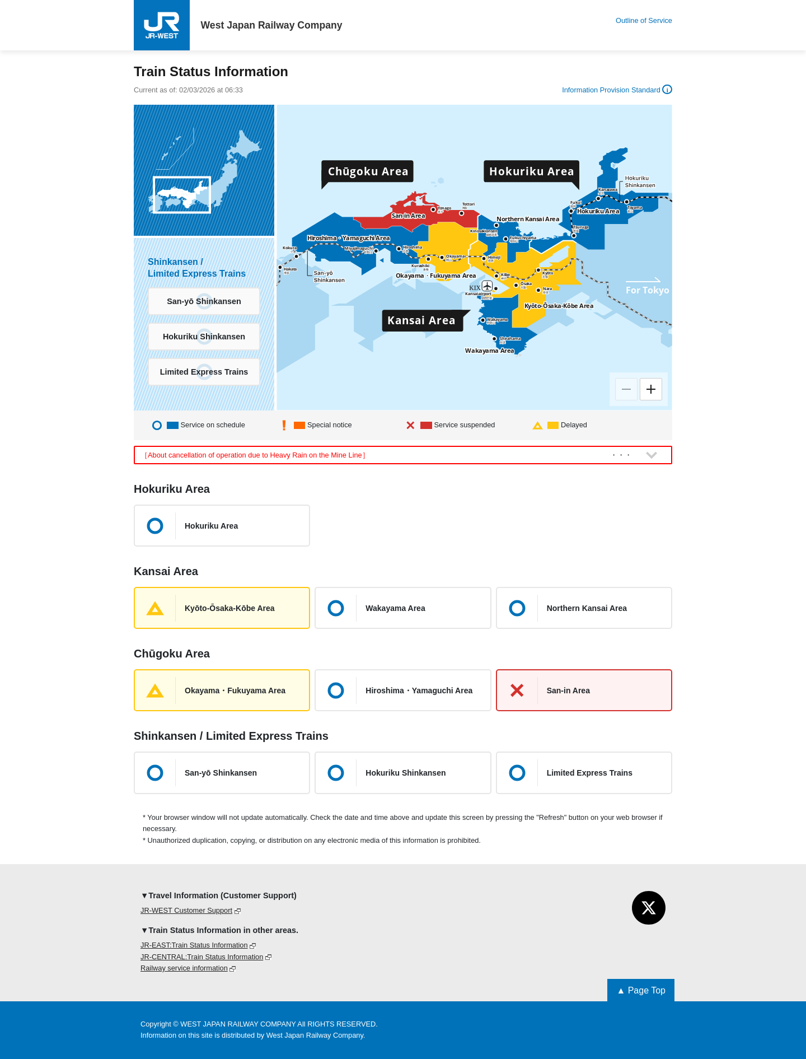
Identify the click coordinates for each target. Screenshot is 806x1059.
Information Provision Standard (617, 90)
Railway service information (184, 968)
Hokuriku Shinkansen (204, 336)
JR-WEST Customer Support (186, 910)
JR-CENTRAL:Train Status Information (201, 957)
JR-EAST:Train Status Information (194, 945)
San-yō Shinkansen (204, 301)
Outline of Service (644, 20)
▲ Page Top (641, 990)
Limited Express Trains (204, 371)
